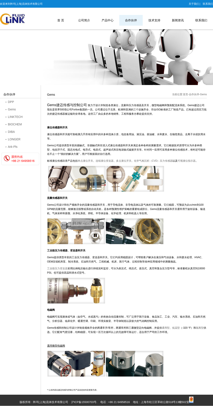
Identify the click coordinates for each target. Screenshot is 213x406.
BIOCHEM (15, 124)
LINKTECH (15, 117)
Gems (12, 109)
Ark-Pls (12, 146)
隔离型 (200, 327)
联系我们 (208, 3)
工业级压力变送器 (57, 268)
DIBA (11, 131)
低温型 (176, 327)
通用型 (166, 327)
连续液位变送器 (105, 160)
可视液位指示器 (187, 160)
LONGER (14, 139)
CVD (153, 160)
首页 (185, 94)
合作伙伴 (194, 94)
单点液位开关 (85, 160)
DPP (11, 102)
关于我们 (194, 3)
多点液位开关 (123, 160)
